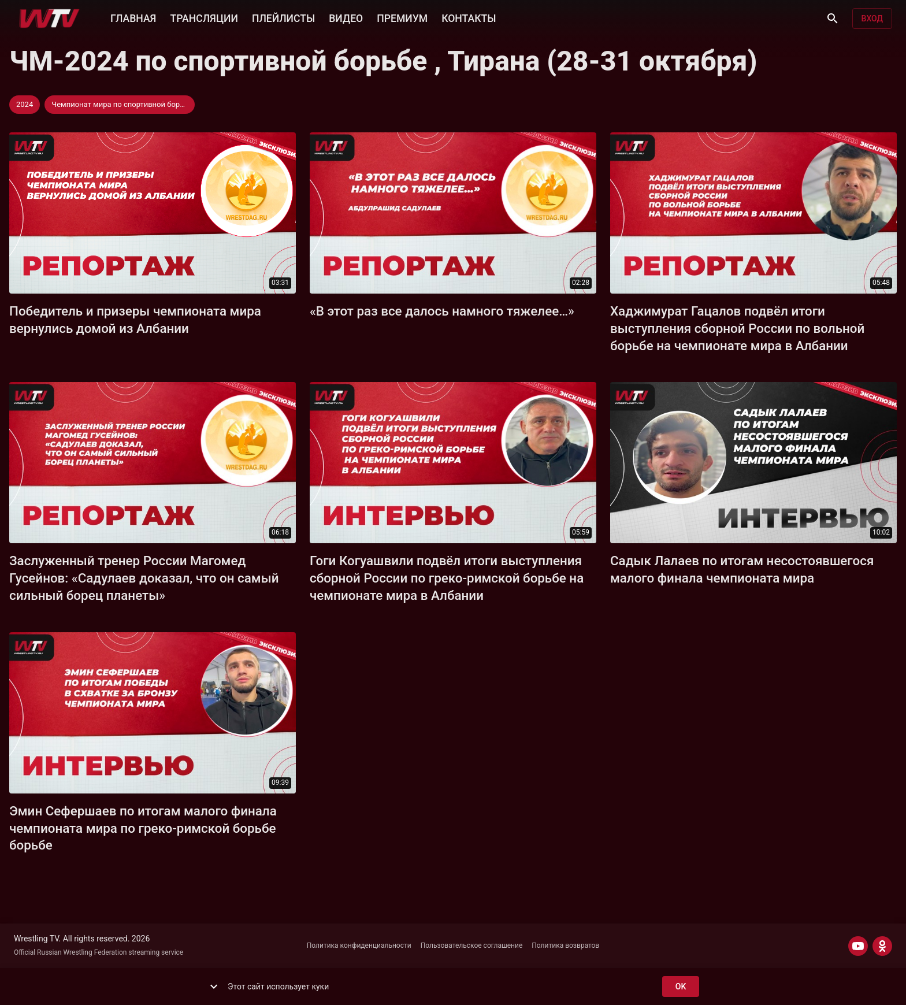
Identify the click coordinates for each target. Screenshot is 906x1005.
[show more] (214, 986)
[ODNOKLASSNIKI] (882, 946)
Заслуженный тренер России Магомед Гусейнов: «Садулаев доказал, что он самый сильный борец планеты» (144, 578)
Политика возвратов (565, 945)
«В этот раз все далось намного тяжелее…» (442, 310)
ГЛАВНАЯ (133, 17)
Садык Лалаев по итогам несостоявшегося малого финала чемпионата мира (742, 569)
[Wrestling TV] (49, 18)
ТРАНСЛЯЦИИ (203, 17)
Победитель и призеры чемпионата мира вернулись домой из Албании (135, 319)
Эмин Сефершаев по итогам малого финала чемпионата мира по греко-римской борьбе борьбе (143, 828)
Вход (872, 19)
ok (680, 986)
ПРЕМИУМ (402, 17)
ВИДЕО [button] (346, 17)
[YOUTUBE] (858, 946)
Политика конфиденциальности (359, 945)
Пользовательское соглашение (472, 945)
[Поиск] (832, 18)
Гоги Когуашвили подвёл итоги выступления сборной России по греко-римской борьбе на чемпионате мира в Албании (447, 578)
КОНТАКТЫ (469, 17)
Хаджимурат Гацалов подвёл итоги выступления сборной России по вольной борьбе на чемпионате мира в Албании (737, 328)
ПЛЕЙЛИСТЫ (283, 17)
